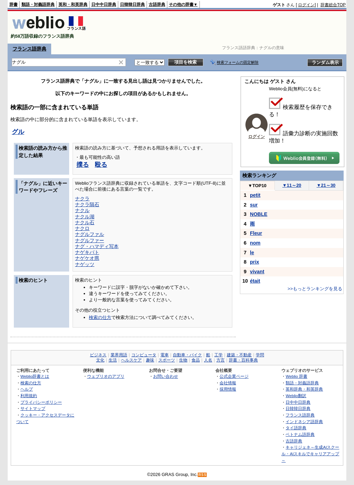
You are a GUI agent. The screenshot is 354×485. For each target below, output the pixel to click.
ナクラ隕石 (87, 204)
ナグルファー (89, 240)
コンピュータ (143, 355)
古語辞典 (157, 4)
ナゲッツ (84, 264)
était (255, 281)
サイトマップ (32, 408)
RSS (202, 475)
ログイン (306, 4)
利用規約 (28, 395)
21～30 (326, 185)
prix (254, 262)
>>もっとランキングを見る (315, 288)
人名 (208, 360)
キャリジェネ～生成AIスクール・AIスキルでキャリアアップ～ (310, 453)
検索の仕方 (100, 317)
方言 (220, 360)
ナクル (82, 210)
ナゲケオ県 (87, 258)
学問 (260, 355)
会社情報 (228, 383)
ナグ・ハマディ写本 (97, 246)
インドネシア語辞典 (304, 421)
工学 (218, 355)
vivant (257, 271)
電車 (164, 355)
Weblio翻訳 (296, 395)
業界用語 (119, 355)
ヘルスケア (131, 360)
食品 (196, 360)
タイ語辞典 (296, 427)
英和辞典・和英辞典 (304, 389)
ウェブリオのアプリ (105, 376)
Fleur (256, 233)
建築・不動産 (239, 355)
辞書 (13, 4)
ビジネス (98, 355)
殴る (101, 164)
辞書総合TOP (333, 4)
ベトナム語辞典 (300, 434)
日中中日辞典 (103, 4)
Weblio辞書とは (34, 376)
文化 (100, 360)
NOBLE (258, 214)
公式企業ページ (234, 376)
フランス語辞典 (29, 49)
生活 (113, 360)
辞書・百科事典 (243, 360)
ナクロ (82, 228)
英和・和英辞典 (72, 4)
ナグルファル (89, 234)
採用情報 (228, 389)
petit (255, 195)
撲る (82, 164)
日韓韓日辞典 (132, 4)
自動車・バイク (187, 355)
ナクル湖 (84, 216)
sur (254, 205)
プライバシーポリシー (41, 402)
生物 (183, 360)
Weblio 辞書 (296, 376)
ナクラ (82, 198)
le (252, 252)
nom (255, 243)
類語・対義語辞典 (38, 4)
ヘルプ (26, 389)
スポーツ (166, 360)
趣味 (150, 360)
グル (18, 131)
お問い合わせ (165, 376)
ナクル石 (84, 222)
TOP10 (257, 185)
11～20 (291, 185)
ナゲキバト (87, 252)
